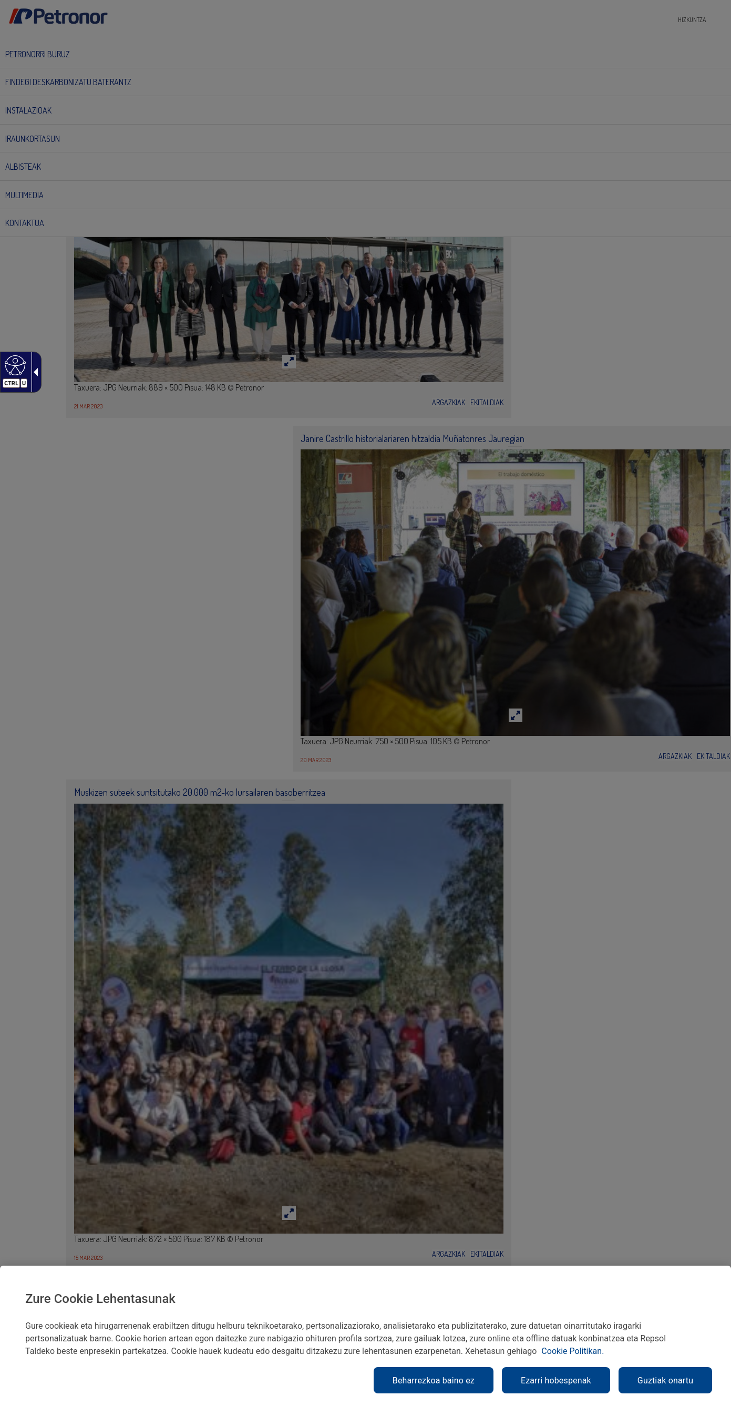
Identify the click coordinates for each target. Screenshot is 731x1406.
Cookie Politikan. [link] (572, 1351)
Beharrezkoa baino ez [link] (434, 1381)
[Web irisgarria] (14, 364)
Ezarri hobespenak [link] (556, 1381)
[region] (365, 1336)
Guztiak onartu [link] (665, 1381)
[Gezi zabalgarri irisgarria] (33, 372)
